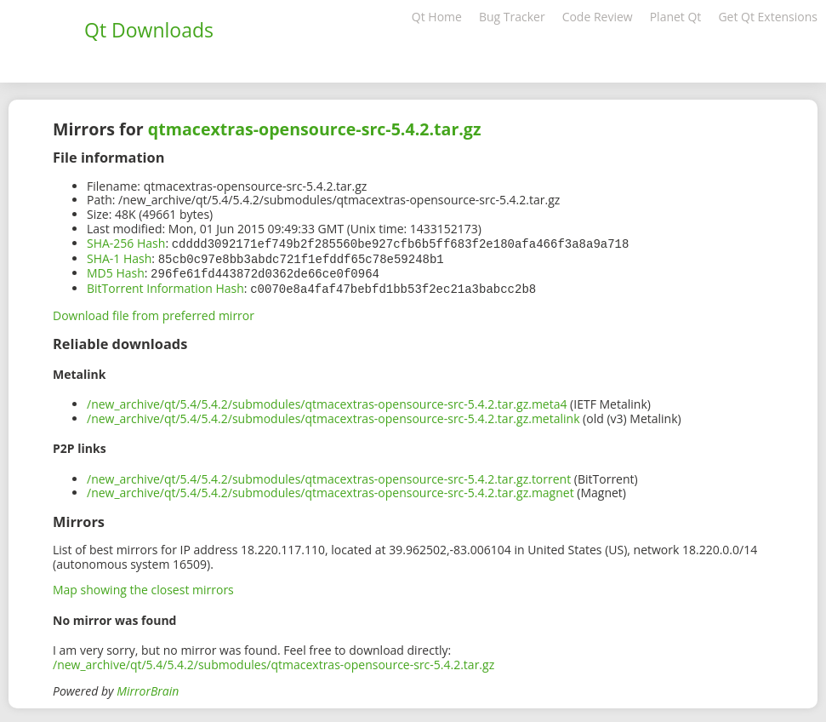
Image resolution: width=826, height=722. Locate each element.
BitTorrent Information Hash (165, 286)
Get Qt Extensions (767, 17)
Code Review (597, 17)
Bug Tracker (512, 17)
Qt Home (437, 17)
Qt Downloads (149, 29)
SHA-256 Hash (126, 243)
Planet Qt (676, 17)
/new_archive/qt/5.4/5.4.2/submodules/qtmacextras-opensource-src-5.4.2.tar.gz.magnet (330, 489)
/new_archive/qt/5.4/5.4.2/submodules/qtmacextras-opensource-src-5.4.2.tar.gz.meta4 (327, 401)
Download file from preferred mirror (153, 312)
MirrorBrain (148, 687)
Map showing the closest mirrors (143, 586)
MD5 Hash (116, 271)
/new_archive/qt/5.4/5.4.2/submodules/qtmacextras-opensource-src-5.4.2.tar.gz (273, 661)
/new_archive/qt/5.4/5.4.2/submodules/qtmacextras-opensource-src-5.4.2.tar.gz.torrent (329, 475)
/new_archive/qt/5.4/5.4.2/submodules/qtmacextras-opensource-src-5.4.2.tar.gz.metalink (333, 415)
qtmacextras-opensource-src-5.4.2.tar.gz (314, 128)
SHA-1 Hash (119, 257)
